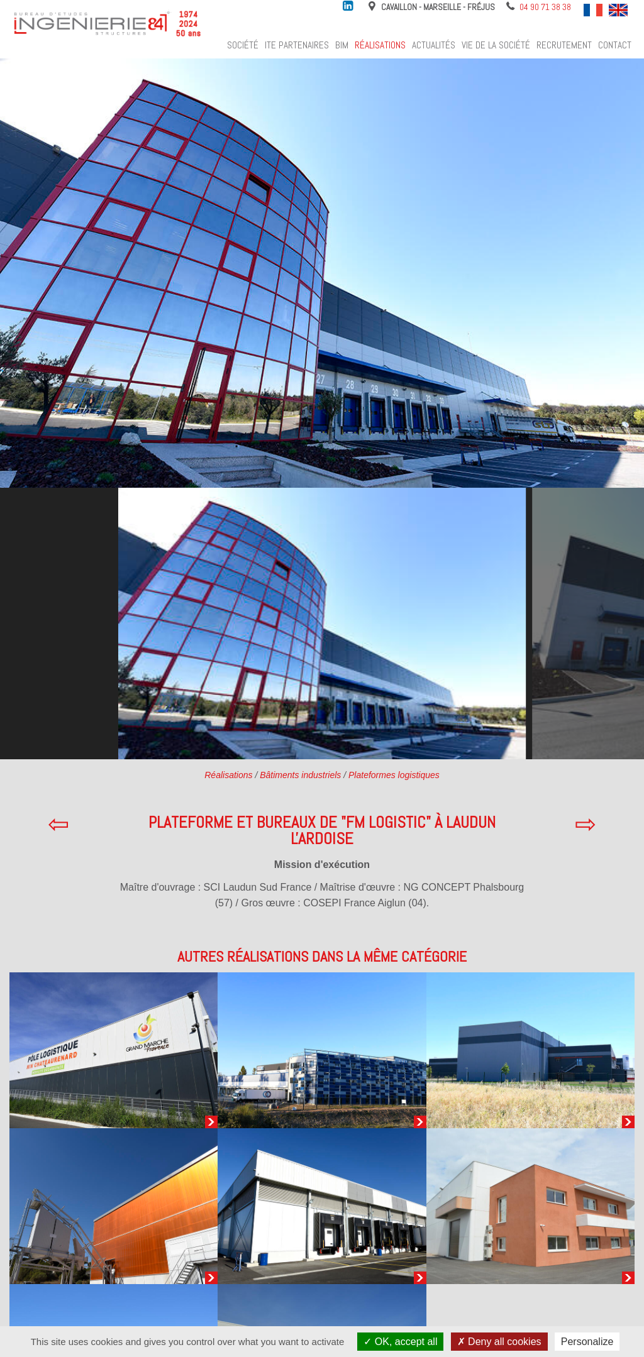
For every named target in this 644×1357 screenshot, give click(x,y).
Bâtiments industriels (300, 775)
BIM (341, 45)
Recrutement (564, 45)
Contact (614, 45)
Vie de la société (496, 45)
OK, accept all (400, 1341)
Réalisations (380, 45)
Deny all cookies (499, 1341)
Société (242, 45)
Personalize (587, 1341)
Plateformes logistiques (394, 775)
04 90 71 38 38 (545, 7)
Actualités (433, 45)
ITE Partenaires (297, 45)
